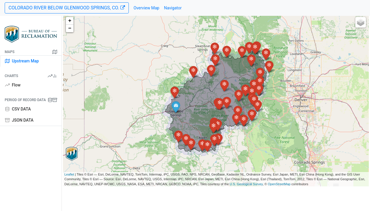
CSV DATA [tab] (18, 109)
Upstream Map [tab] (22, 61)
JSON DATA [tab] (19, 120)
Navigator (172, 8)
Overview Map (146, 8)
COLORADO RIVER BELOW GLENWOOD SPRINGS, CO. (66, 8)
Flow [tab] (12, 85)
